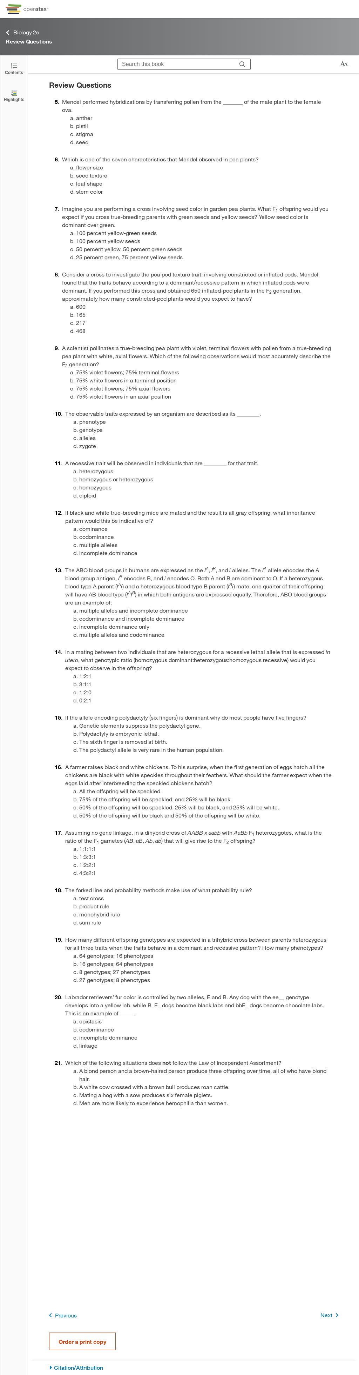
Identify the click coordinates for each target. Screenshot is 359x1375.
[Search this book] (176, 64)
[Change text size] (343, 64)
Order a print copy (82, 1341)
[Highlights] (14, 95)
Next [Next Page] (330, 1315)
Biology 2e (22, 32)
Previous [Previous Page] (61, 1315)
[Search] (242, 64)
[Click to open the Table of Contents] (14, 68)
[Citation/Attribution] (193, 1367)
